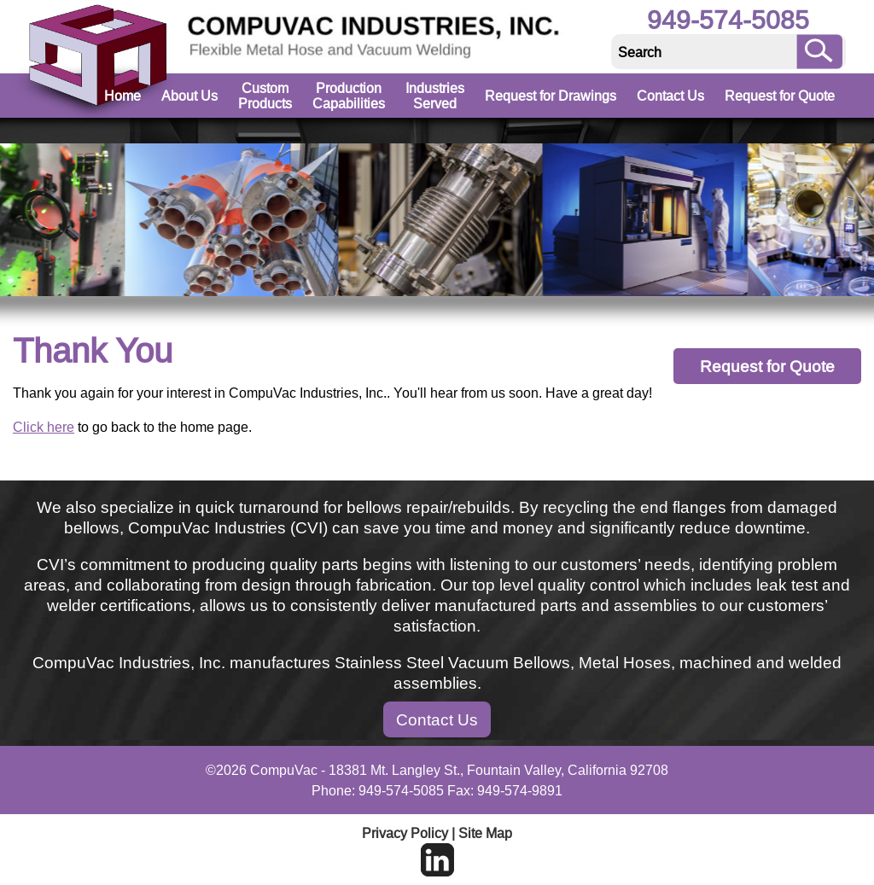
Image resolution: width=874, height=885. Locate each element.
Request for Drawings (550, 95)
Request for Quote (780, 95)
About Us (189, 95)
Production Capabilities (348, 95)
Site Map (485, 833)
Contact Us (670, 95)
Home (122, 95)
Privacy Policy (405, 833)
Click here (43, 426)
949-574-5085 (728, 20)
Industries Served (434, 95)
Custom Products (265, 95)
